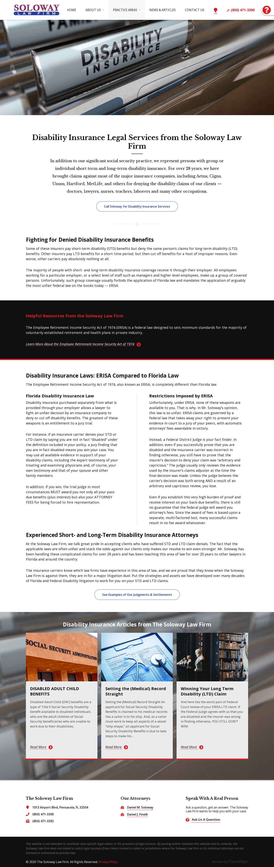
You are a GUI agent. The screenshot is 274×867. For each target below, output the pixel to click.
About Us (93, 10)
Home (71, 10)
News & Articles (162, 10)
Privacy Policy (108, 862)
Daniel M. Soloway (140, 807)
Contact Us (194, 10)
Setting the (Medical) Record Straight (135, 691)
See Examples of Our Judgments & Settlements (137, 595)
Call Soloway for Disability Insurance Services (137, 206)
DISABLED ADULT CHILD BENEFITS (54, 691)
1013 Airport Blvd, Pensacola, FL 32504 (60, 807)
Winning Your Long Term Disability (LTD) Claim (207, 691)
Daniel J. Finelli (137, 814)
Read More (38, 747)
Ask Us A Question (266, 8)
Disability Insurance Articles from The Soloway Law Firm (137, 624)
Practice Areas (125, 10)
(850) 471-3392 (43, 821)
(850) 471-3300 (243, 10)
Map (215, 8)
